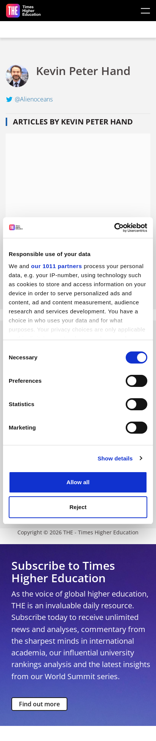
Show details (115, 458)
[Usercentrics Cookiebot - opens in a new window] (114, 228)
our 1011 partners (56, 266)
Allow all (78, 482)
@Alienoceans (34, 99)
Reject (77, 507)
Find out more (39, 704)
